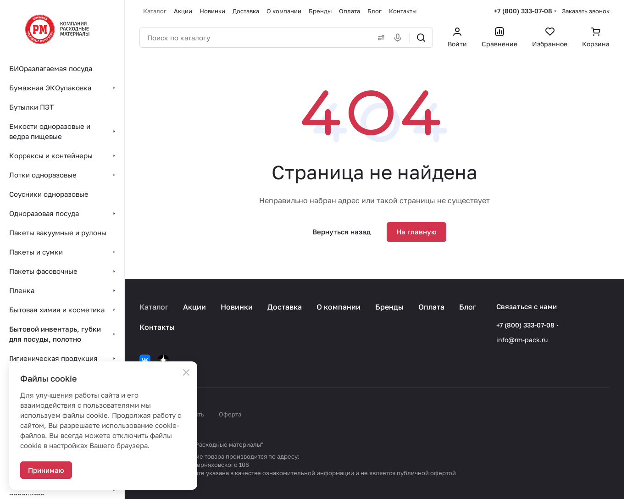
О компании (338, 306)
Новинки (237, 306)
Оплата (431, 306)
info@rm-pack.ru (522, 340)
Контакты (157, 327)
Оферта (230, 414)
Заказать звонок (586, 11)
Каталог (153, 306)
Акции (194, 306)
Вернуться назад (341, 231)
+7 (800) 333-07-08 (523, 11)
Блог (467, 306)
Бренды (389, 306)
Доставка (284, 306)
